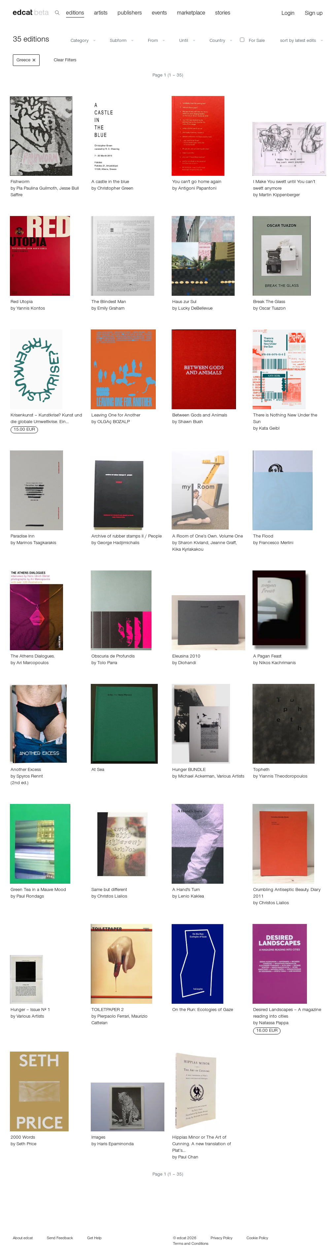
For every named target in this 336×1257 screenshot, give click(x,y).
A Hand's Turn (186, 890)
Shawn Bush (190, 422)
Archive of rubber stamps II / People (126, 537)
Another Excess (26, 770)
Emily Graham (110, 309)
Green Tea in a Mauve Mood (38, 890)
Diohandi (187, 663)
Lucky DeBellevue (195, 309)
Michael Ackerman (196, 777)
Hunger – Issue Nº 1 (30, 1010)
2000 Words (23, 1138)
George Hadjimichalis (118, 543)
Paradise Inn (23, 537)
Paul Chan (188, 1157)
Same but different (109, 890)
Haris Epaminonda (115, 1144)
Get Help (94, 1239)
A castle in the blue (110, 182)
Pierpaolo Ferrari (113, 1017)
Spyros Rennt (30, 777)
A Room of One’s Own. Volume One (207, 537)
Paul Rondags (30, 897)
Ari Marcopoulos (33, 663)
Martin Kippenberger (279, 195)
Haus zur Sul (184, 302)
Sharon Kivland (193, 543)
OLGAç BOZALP (113, 422)
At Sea (97, 770)
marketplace (191, 13)
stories (222, 13)
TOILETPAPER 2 (107, 1010)
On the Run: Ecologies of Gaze (202, 1010)
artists (101, 13)
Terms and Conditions (190, 1244)
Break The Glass (269, 302)
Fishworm (20, 182)
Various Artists (230, 777)
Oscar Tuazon (272, 309)
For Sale (252, 41)
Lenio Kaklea (191, 897)
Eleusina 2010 (186, 657)
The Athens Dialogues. (33, 657)
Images (98, 1138)
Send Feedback (60, 1239)
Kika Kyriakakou (187, 550)
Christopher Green (115, 189)
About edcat (23, 1239)
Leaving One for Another (115, 416)
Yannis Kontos (31, 309)
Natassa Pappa (273, 1023)
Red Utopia (22, 302)
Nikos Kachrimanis (277, 663)
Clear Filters (65, 60)
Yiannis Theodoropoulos (283, 777)
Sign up (314, 14)
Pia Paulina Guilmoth (37, 189)
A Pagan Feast (267, 657)
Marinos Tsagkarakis (36, 543)
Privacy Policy (221, 1239)
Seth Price (26, 1144)
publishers (130, 13)
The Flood (263, 537)
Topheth (261, 770)
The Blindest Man (108, 302)
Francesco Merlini (276, 543)
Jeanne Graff (223, 543)
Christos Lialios (112, 897)
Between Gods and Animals (199, 416)
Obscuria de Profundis (113, 657)
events (159, 13)
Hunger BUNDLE (189, 770)
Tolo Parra (107, 663)
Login (288, 14)
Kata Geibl (269, 429)
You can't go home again (196, 182)
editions (75, 13)
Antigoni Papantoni (197, 189)
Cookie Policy (257, 1239)
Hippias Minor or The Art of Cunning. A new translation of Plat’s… (201, 1144)
